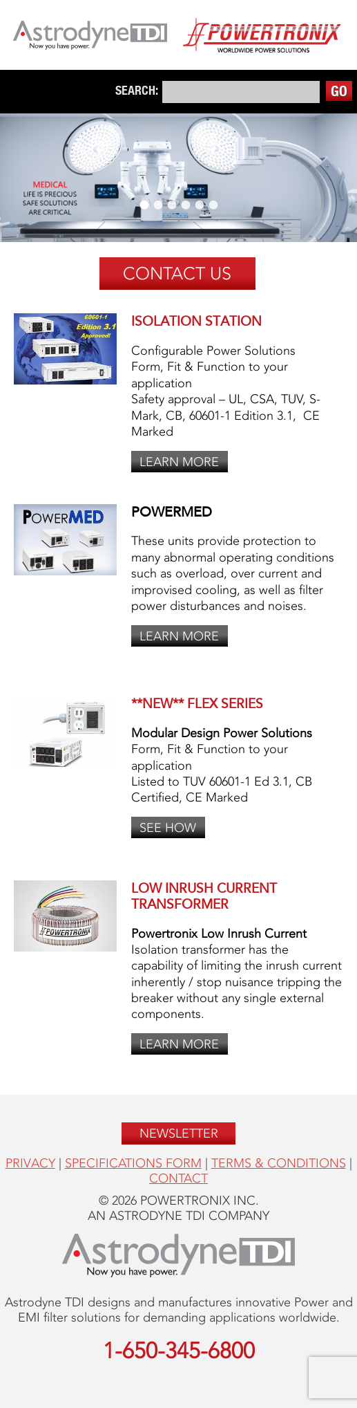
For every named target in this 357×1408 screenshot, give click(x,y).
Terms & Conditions (278, 1163)
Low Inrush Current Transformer (204, 896)
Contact (178, 1178)
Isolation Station (196, 321)
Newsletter (178, 1133)
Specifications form (133, 1163)
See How (167, 827)
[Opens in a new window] (90, 37)
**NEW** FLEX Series (197, 704)
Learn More (179, 461)
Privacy (30, 1163)
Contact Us (177, 273)
